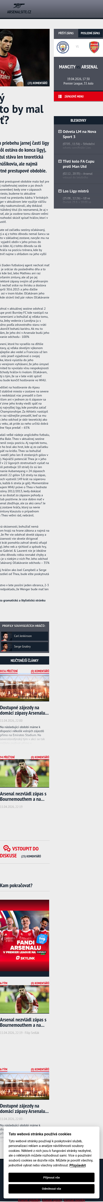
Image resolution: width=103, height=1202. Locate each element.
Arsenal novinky (74, 1200)
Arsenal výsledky (29, 1200)
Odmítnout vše (51, 1188)
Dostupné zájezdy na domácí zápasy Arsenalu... (24, 710)
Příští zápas (66, 33)
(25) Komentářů (37, 83)
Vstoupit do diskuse (20, 852)
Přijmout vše (51, 1177)
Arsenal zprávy (51, 1200)
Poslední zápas (90, 33)
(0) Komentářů (40, 671)
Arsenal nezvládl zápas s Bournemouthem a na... (23, 796)
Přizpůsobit (77, 1165)
